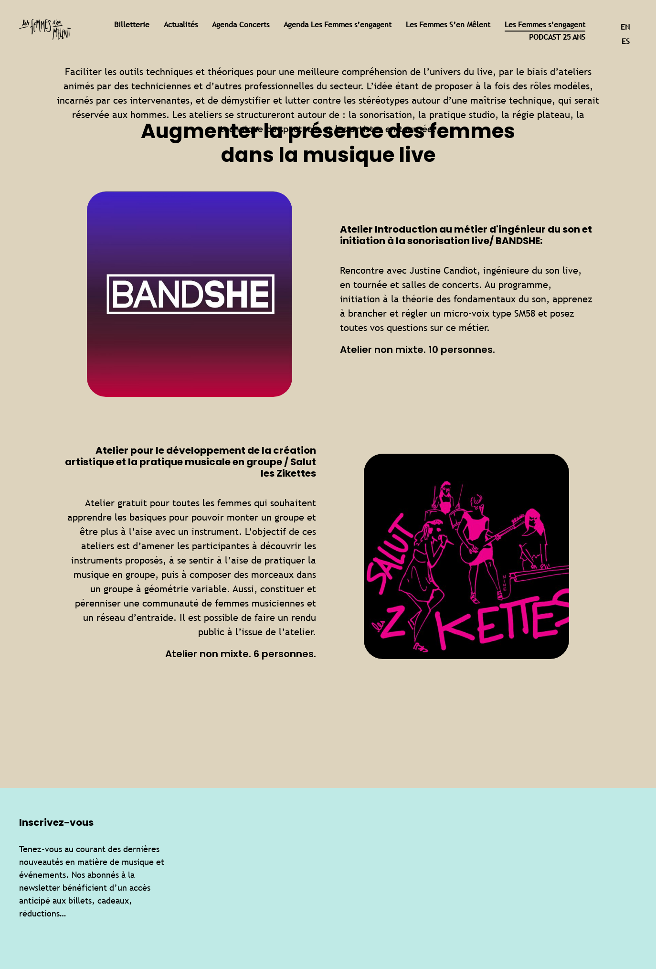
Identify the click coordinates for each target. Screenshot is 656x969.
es (626, 41)
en (625, 27)
